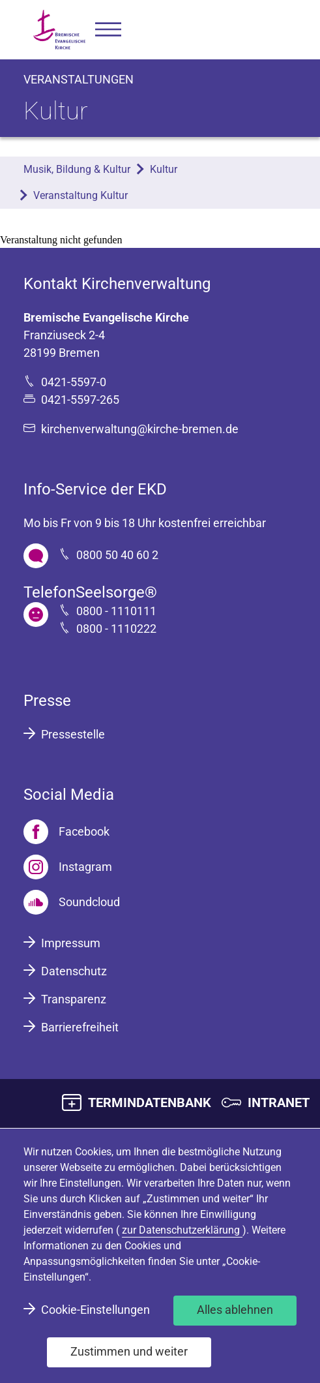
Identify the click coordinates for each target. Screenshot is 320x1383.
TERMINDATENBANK (149, 1102)
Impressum (70, 943)
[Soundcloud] (71, 902)
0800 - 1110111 (116, 611)
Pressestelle (73, 734)
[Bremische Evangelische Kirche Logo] (59, 30)
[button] (108, 29)
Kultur (163, 169)
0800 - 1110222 (116, 628)
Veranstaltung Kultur (80, 195)
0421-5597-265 (80, 399)
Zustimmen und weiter (129, 1351)
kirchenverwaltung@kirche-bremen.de (140, 429)
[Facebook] (66, 831)
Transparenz (73, 999)
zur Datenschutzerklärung (182, 1230)
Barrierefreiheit (80, 1027)
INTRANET (279, 1102)
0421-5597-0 (73, 382)
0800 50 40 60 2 (117, 555)
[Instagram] (67, 867)
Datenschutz (74, 971)
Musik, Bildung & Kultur (76, 169)
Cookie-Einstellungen (95, 1309)
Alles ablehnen (235, 1309)
